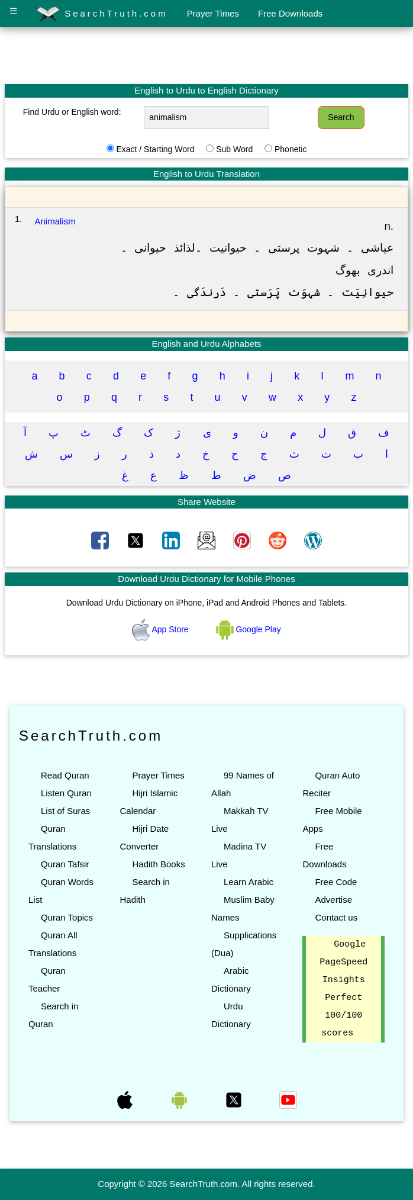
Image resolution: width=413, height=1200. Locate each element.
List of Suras (65, 811)
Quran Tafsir (65, 864)
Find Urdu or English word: (72, 112)
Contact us (336, 917)
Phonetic (290, 149)
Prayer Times (213, 13)
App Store (161, 629)
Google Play (248, 629)
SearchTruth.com (102, 14)
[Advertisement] (206, 55)
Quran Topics (67, 917)
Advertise (333, 900)
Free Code (336, 882)
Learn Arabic (248, 882)
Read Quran (65, 775)
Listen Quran (66, 793)
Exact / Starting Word (155, 149)
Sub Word (234, 149)
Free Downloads (290, 13)
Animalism (55, 221)
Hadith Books (158, 864)
